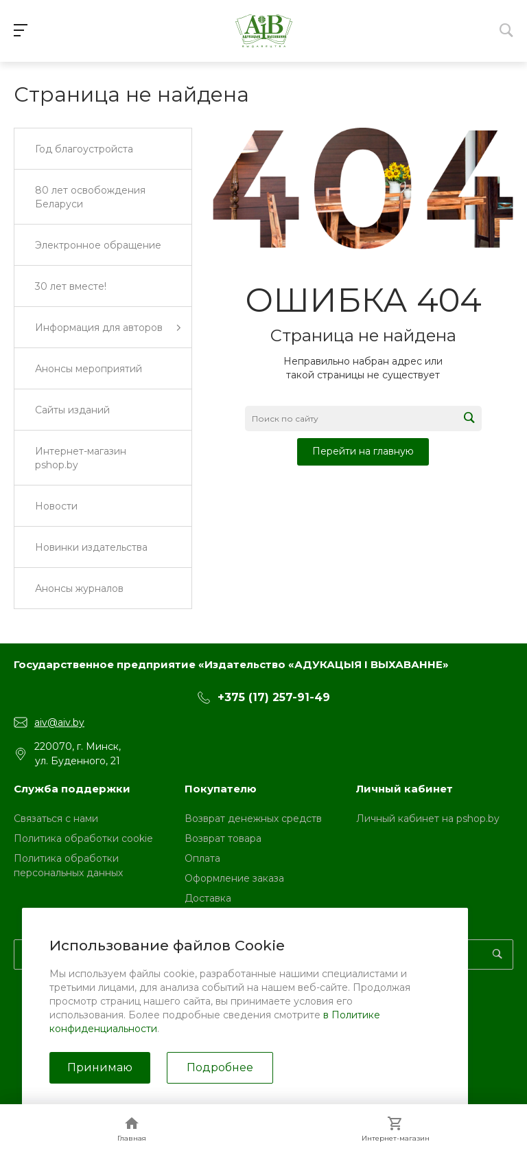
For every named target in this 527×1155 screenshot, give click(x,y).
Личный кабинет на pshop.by (428, 818)
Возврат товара (223, 838)
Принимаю (99, 1067)
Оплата (202, 858)
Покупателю (221, 788)
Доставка (208, 898)
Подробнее (220, 1067)
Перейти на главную (363, 451)
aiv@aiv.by (59, 722)
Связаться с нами (56, 818)
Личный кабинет (404, 788)
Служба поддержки (72, 788)
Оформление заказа (234, 878)
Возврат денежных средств (253, 818)
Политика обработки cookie (83, 838)
